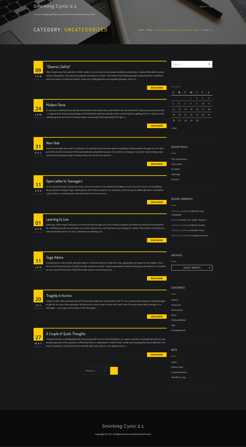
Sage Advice (54, 257)
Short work (176, 164)
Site (173, 325)
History (174, 299)
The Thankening (179, 159)
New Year (53, 142)
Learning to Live (57, 219)
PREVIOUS (90, 370)
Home (141, 30)
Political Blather (178, 320)
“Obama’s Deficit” (58, 66)
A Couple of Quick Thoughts (66, 333)
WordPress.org (178, 377)
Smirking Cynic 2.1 (54, 6)
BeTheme (146, 435)
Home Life (176, 305)
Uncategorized (178, 330)
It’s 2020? (175, 169)
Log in (174, 362)
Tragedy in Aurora (58, 295)
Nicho (174, 220)
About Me (206, 7)
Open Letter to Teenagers (64, 181)
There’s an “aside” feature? (193, 219)
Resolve (175, 179)
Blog (149, 30)
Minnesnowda (198, 225)
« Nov (174, 128)
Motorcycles (177, 310)
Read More (157, 87)
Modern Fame (55, 104)
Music (174, 315)
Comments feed (179, 372)
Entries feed (177, 367)
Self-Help (175, 174)
